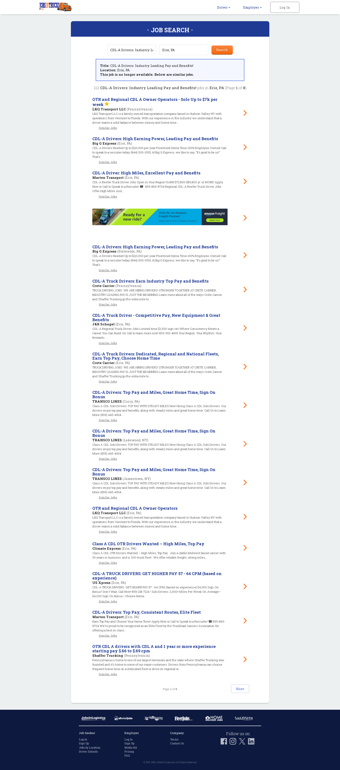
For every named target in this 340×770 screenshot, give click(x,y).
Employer (252, 7)
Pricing (129, 751)
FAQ (127, 755)
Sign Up (84, 743)
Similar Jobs (108, 128)
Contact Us (177, 743)
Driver (223, 7)
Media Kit (130, 747)
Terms (174, 738)
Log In (284, 7)
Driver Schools (88, 751)
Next (235, 688)
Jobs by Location (89, 747)
